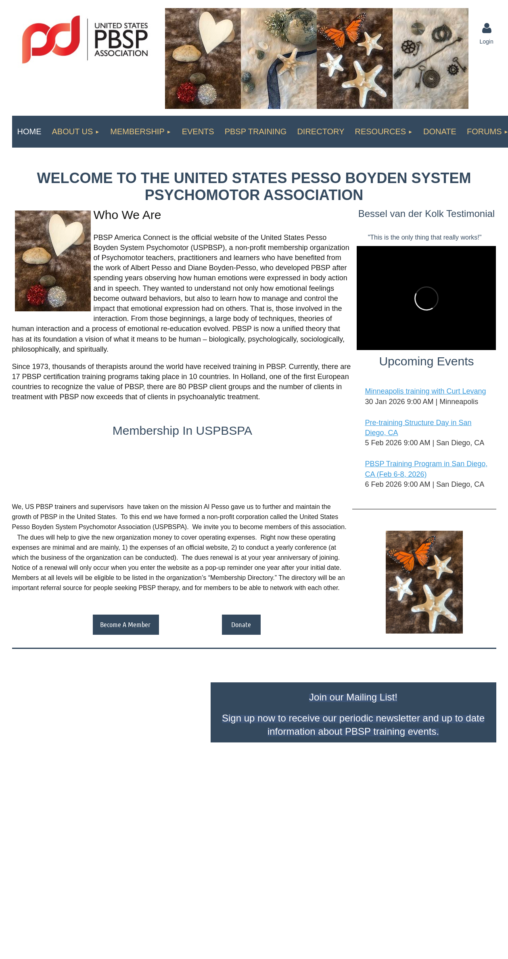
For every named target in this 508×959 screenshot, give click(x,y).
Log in (487, 28)
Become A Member (126, 624)
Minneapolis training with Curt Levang (425, 391)
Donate (241, 624)
